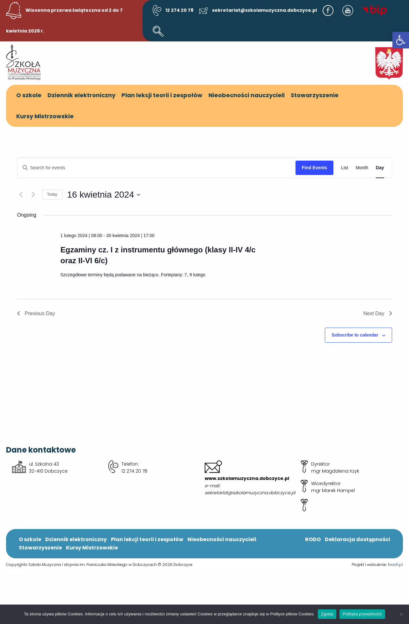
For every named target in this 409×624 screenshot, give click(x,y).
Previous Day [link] (36, 313)
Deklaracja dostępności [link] (357, 539)
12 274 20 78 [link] (173, 10)
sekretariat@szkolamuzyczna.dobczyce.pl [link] (258, 10)
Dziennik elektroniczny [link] (81, 95)
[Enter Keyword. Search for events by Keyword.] (157, 168)
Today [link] (52, 194)
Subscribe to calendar (355, 334)
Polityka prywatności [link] (362, 614)
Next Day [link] (377, 313)
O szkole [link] (28, 95)
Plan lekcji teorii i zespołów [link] (161, 95)
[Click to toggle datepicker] (103, 194)
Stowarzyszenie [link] (315, 95)
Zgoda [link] (327, 614)
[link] (400, 40)
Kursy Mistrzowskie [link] (45, 116)
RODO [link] (313, 539)
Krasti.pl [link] (395, 564)
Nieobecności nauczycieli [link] (246, 95)
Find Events (314, 167)
